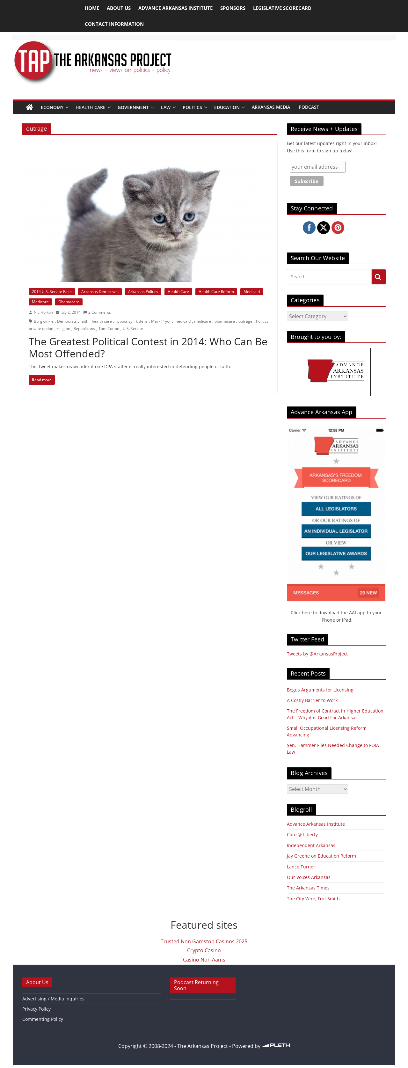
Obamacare (68, 301)
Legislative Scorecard (282, 8)
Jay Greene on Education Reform (321, 856)
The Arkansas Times (308, 888)
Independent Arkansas (311, 845)
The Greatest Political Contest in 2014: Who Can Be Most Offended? (148, 347)
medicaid (182, 321)
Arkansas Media (271, 107)
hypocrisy (123, 321)
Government (133, 107)
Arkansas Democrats (100, 291)
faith (84, 321)
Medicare (40, 301)
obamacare (225, 321)
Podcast (309, 107)
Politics (192, 107)
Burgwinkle (44, 321)
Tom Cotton (108, 328)
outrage (245, 321)
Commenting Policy (42, 1019)
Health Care (91, 107)
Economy (52, 107)
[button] (67, 107)
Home (92, 8)
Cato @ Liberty (302, 834)
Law (166, 107)
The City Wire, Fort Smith (313, 899)
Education (227, 107)
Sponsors (232, 8)
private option (41, 328)
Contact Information (114, 24)
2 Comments (97, 312)
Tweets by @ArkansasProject (317, 654)
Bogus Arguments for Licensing (320, 690)
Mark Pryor (161, 321)
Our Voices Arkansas (309, 877)
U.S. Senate (133, 328)
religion (63, 328)
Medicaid (252, 291)
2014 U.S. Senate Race (52, 291)
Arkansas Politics (143, 291)
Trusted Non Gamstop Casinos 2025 (204, 941)
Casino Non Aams (204, 959)
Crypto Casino (204, 950)
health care (102, 321)
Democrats (67, 321)
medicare (202, 321)
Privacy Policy (36, 1009)
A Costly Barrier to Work (312, 700)
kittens (142, 321)
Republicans (84, 328)
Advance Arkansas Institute (175, 8)
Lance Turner (301, 867)
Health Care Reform (216, 291)
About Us (119, 8)
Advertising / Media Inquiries (53, 999)
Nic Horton (43, 312)
